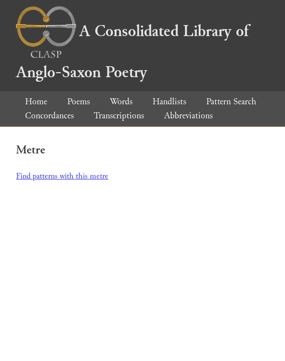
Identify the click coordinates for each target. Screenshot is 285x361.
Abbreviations (188, 115)
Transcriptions (119, 115)
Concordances (49, 115)
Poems (78, 101)
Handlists (169, 101)
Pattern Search (231, 101)
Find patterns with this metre (62, 176)
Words (121, 101)
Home (36, 101)
